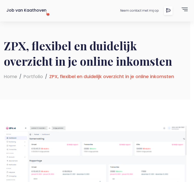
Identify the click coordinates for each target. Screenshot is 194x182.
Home (10, 76)
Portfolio (33, 76)
